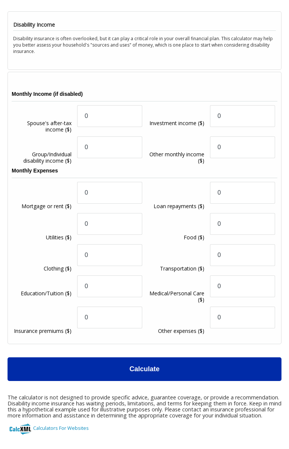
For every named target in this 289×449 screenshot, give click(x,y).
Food (194, 237)
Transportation (182, 268)
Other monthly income (176, 157)
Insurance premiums (42, 330)
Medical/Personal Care (176, 296)
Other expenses (181, 330)
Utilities (58, 237)
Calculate (144, 369)
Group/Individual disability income (47, 157)
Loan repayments (179, 206)
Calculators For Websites (61, 428)
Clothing (57, 268)
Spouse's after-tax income (49, 126)
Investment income (176, 123)
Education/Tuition (46, 293)
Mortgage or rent (46, 206)
